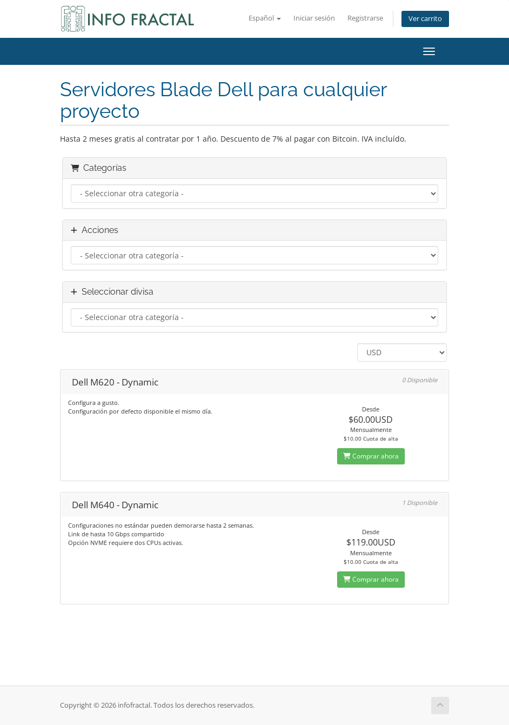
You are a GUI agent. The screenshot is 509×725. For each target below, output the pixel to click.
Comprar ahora (371, 456)
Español (265, 18)
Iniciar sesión (314, 18)
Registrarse (365, 18)
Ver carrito (425, 18)
